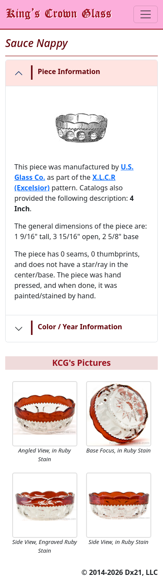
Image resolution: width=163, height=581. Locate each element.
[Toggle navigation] (145, 14)
